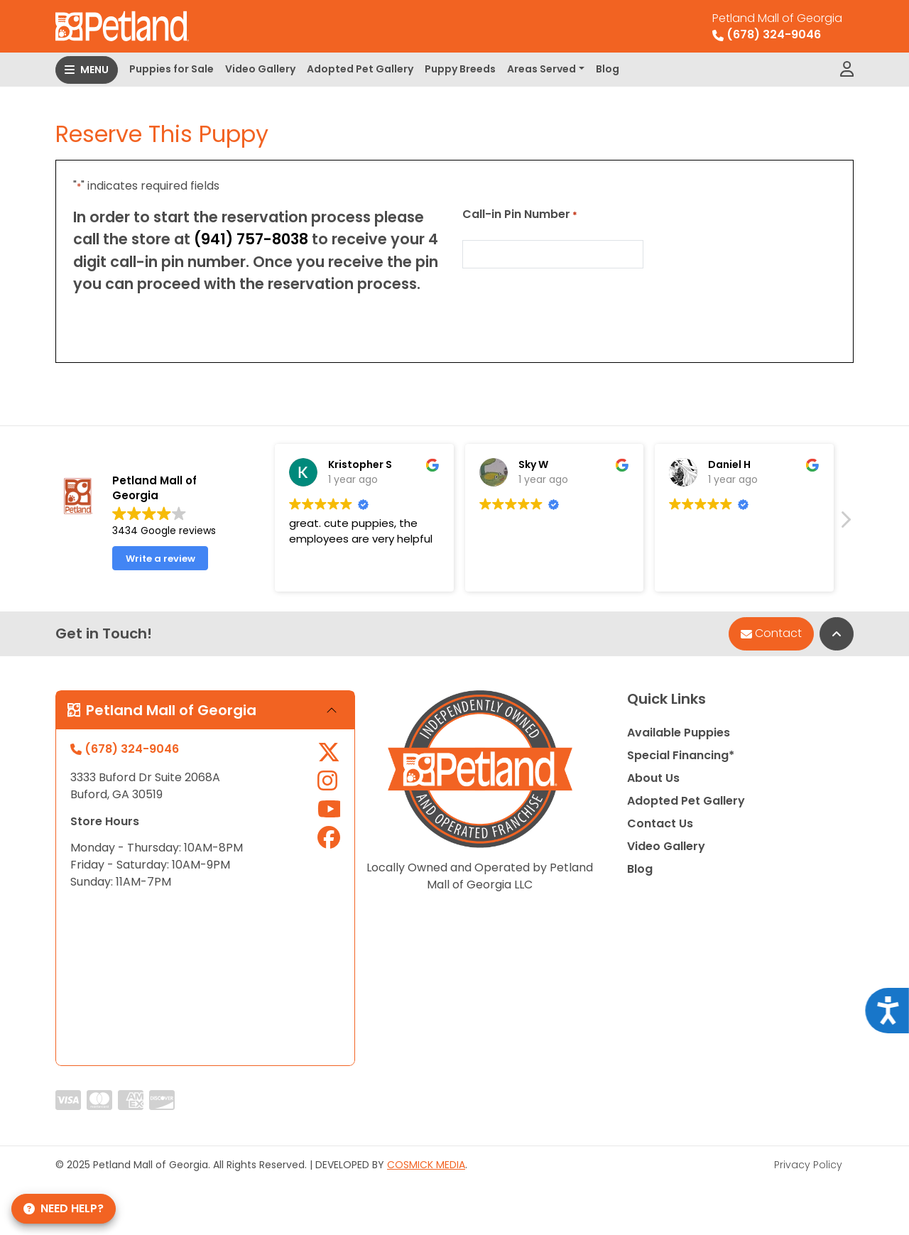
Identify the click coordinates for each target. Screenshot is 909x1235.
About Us (653, 778)
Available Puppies (678, 732)
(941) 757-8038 (251, 239)
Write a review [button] (160, 558)
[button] (845, 523)
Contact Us (660, 823)
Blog (607, 69)
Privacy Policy (808, 1165)
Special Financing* (680, 755)
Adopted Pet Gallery (360, 69)
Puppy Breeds (460, 69)
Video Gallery (260, 69)
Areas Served (541, 69)
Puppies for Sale (171, 69)
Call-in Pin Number (519, 214)
